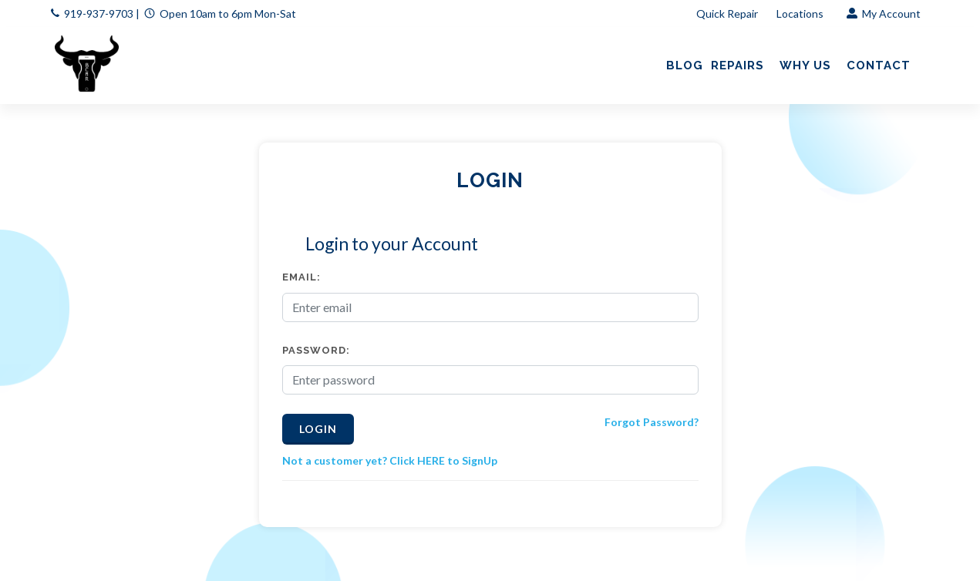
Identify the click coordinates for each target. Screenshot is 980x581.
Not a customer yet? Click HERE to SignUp (389, 460)
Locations (801, 13)
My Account (884, 13)
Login (318, 428)
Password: (316, 350)
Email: (301, 277)
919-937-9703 (98, 13)
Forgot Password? (652, 421)
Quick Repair (727, 13)
